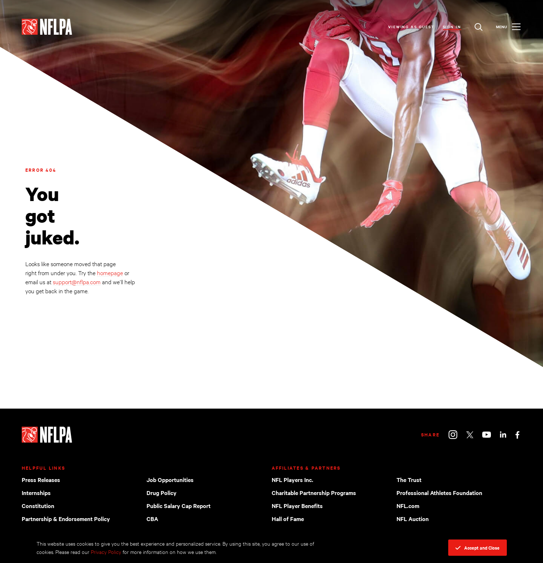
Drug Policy (162, 492)
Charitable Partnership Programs (314, 492)
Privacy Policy (106, 551)
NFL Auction (412, 519)
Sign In (452, 26)
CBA (152, 519)
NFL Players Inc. (292, 479)
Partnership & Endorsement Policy (66, 519)
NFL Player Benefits (297, 505)
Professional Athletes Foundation (439, 492)
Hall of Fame (288, 519)
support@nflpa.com (77, 281)
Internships (36, 492)
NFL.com (407, 505)
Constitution (38, 505)
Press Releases (41, 479)
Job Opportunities (170, 479)
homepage (110, 272)
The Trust (408, 479)
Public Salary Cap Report (179, 505)
